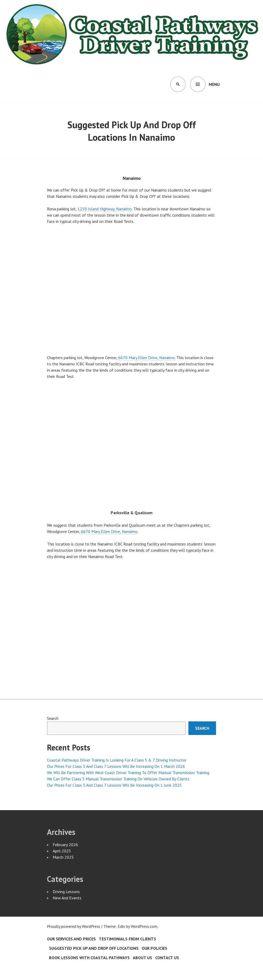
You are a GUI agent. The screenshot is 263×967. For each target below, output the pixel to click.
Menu (214, 84)
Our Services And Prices (71, 938)
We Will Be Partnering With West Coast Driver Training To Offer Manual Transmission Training (128, 772)
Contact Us (167, 957)
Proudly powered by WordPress (73, 926)
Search (52, 718)
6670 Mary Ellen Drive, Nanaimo (146, 357)
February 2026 (65, 844)
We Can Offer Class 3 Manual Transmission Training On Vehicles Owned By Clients (118, 778)
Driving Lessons (66, 891)
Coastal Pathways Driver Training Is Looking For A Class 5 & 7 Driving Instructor (117, 760)
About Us (142, 957)
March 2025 (63, 857)
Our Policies (154, 948)
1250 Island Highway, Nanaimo (104, 208)
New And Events (67, 897)
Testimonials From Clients (127, 938)
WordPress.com (144, 926)
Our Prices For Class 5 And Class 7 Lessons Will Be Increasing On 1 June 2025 (114, 785)
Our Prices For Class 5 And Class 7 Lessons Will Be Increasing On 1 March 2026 (116, 766)
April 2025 (62, 850)
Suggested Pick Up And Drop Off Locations (94, 948)
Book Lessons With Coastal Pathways (89, 957)
